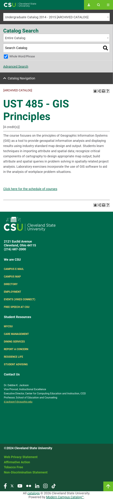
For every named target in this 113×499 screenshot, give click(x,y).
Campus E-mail (14, 269)
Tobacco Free (13, 467)
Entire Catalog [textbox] (15, 38)
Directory (11, 284)
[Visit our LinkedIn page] (37, 485)
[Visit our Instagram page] (45, 485)
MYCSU (8, 326)
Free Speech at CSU (16, 307)
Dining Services (14, 341)
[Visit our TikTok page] (54, 485)
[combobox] (56, 17)
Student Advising (16, 364)
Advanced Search (15, 66)
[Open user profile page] (89, 5)
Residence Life (13, 356)
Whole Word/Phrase (22, 56)
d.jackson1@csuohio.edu (18, 401)
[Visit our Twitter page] (12, 485)
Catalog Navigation (21, 78)
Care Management (16, 334)
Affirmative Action (17, 462)
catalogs (33, 493)
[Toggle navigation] (108, 5)
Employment (12, 291)
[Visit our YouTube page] (19, 485)
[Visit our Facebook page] (5, 485)
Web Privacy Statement (21, 457)
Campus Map (12, 276)
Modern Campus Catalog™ (65, 497)
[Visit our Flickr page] (28, 485)
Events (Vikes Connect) (19, 299)
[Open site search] (98, 5)
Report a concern (16, 349)
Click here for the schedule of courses (30, 189)
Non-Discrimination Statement (26, 472)
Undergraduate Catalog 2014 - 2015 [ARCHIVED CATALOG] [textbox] (46, 17)
